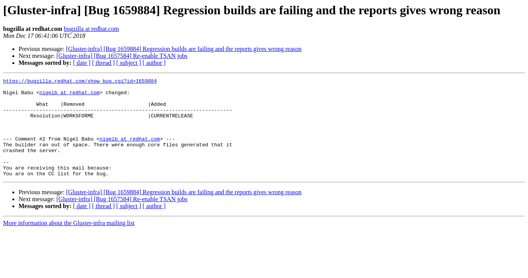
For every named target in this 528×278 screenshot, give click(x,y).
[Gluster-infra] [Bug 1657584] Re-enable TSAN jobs (121, 56)
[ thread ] (103, 62)
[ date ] (81, 62)
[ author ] (154, 62)
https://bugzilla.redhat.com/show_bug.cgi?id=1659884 (80, 81)
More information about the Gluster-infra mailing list (69, 242)
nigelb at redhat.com (69, 95)
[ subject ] (128, 62)
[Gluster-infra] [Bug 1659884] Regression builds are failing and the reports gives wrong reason (183, 49)
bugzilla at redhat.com (91, 28)
